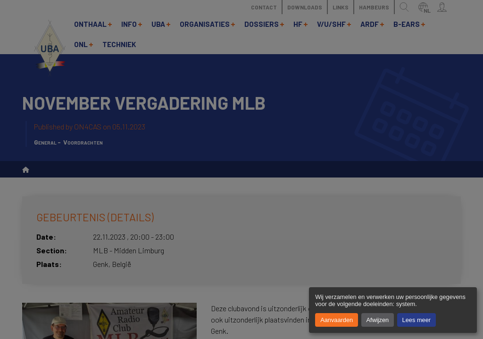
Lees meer (416, 319)
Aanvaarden (336, 319)
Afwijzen (377, 319)
